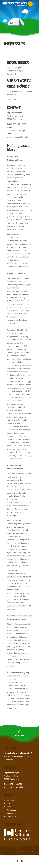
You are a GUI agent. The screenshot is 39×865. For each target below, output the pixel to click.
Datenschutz (12, 99)
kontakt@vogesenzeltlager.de (16, 787)
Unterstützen (11, 810)
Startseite (10, 800)
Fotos (8, 806)
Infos (8, 803)
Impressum (11, 816)
